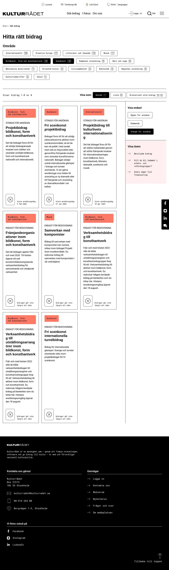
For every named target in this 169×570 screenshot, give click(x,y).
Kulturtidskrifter (17, 76)
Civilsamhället (81, 69)
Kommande (135, 123)
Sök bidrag (73, 13)
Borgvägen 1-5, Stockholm (30, 508)
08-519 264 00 (23, 500)
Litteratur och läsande (81, 53)
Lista (118, 95)
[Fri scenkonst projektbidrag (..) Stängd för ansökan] (60, 157)
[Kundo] (165, 226)
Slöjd (42, 76)
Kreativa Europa (47, 53)
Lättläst (92, 4)
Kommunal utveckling (91, 61)
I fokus (86, 13)
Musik (109, 53)
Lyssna (47, 4)
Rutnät (101, 95)
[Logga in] (135, 13)
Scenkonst (63, 61)
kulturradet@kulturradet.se (32, 493)
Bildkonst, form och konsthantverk (27, 61)
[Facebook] (165, 203)
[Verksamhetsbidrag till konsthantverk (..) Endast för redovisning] (98, 260)
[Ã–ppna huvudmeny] (162, 13)
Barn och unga (122, 61)
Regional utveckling (134, 69)
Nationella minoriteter (20, 69)
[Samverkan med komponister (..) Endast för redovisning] (60, 260)
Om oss (97, 13)
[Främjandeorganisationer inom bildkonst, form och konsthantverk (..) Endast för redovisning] (21, 260)
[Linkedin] (165, 218)
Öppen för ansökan (140, 115)
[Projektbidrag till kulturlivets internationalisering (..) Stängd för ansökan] (98, 157)
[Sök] (151, 13)
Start (5, 26)
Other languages (117, 4)
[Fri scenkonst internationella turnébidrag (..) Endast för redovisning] (60, 367)
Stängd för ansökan (141, 131)
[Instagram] (165, 210)
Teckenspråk (69, 4)
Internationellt (17, 53)
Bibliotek (106, 69)
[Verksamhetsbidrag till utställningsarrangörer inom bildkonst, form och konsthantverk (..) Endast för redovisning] (21, 367)
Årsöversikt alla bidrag (146, 95)
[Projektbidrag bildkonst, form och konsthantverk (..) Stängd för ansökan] (21, 157)
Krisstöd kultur (52, 69)
